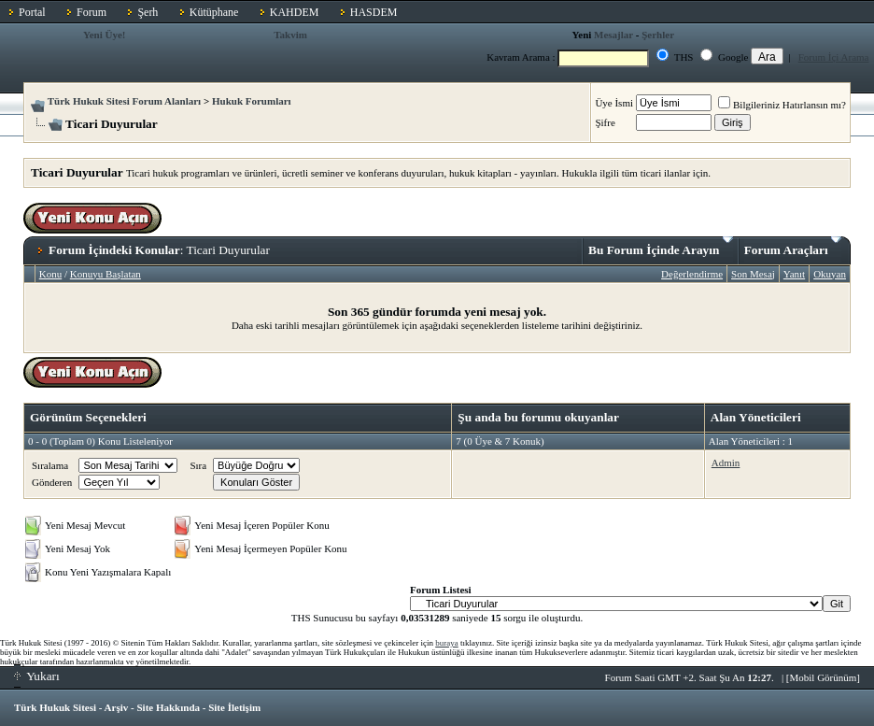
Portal (32, 12)
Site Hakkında (168, 707)
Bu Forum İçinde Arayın (660, 246)
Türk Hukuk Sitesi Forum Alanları (124, 101)
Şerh (147, 12)
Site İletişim (234, 707)
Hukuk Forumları (251, 101)
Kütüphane (214, 12)
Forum (91, 12)
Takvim (290, 34)
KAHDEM (294, 12)
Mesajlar (613, 34)
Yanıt (794, 273)
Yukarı (37, 676)
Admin (726, 462)
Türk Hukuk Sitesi (55, 707)
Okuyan (829, 273)
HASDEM (374, 12)
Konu (50, 273)
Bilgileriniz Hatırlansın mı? (782, 104)
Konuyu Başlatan (105, 273)
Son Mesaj (753, 273)
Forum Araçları (792, 246)
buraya (446, 643)
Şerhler (657, 34)
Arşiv (117, 707)
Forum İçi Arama (833, 57)
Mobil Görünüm (823, 677)
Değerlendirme (692, 273)
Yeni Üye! (104, 34)
